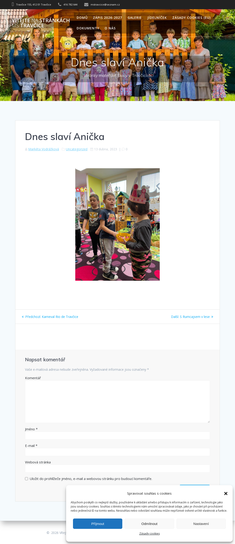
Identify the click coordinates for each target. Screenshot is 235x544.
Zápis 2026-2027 (107, 17)
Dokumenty (88, 28)
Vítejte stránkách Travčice (41, 23)
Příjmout (97, 524)
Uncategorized (76, 149)
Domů (82, 17)
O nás (110, 28)
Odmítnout (149, 524)
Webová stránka (38, 462)
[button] (226, 493)
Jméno (31, 429)
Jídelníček (157, 17)
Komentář (33, 378)
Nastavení (201, 524)
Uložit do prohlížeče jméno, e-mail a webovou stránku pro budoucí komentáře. (91, 478)
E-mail (31, 445)
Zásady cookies (149, 534)
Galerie (135, 17)
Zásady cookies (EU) (191, 17)
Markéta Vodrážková (43, 149)
